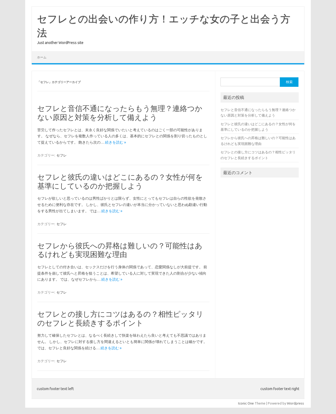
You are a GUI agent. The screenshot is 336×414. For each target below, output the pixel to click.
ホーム (41, 57)
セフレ (61, 155)
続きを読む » (115, 142)
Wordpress (295, 403)
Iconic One (246, 403)
